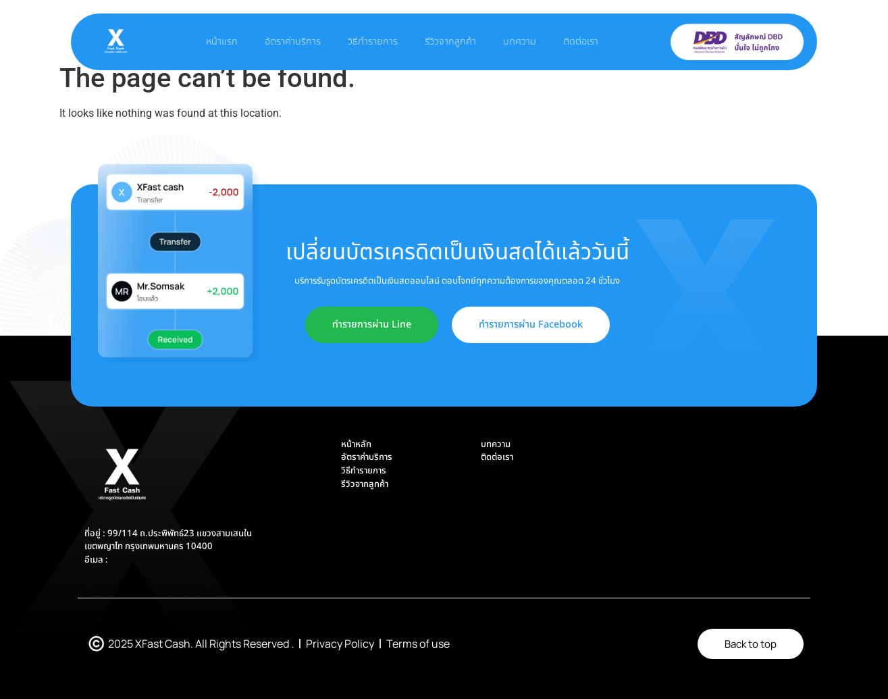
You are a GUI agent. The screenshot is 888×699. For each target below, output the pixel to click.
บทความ (519, 41)
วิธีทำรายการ (373, 41)
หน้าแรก (222, 41)
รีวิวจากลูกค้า (450, 41)
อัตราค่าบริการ (293, 41)
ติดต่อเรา (580, 41)
